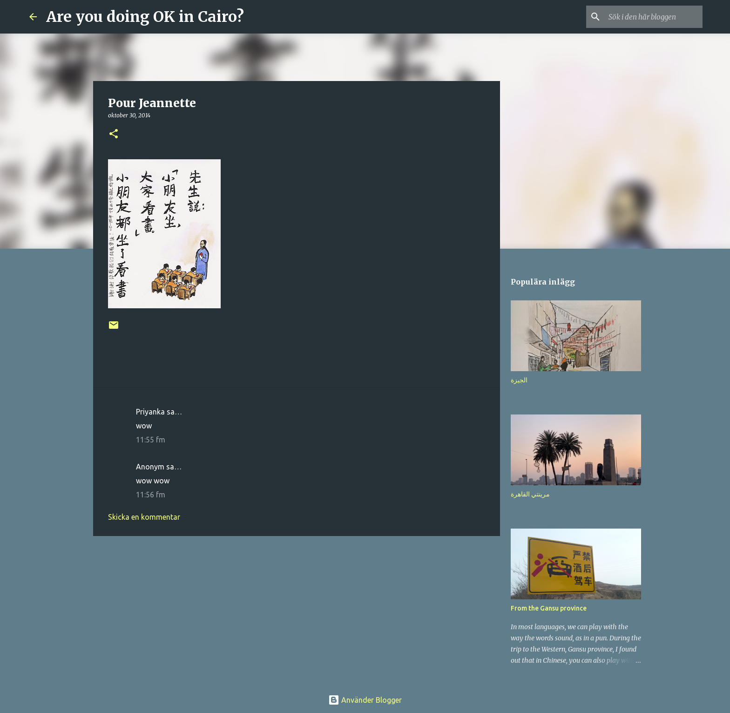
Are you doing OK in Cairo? (145, 16)
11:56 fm (150, 494)
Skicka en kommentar (144, 517)
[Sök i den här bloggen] (654, 17)
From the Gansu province (549, 608)
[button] (113, 134)
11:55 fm (150, 439)
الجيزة (519, 380)
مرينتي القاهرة (530, 494)
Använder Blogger (365, 700)
